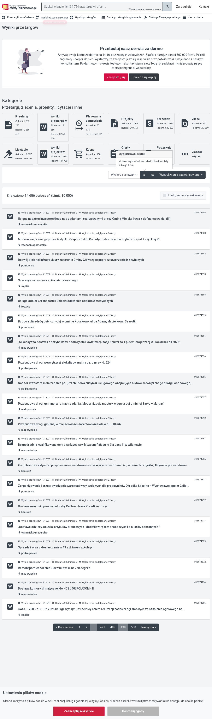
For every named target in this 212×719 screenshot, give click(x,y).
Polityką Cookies (98, 701)
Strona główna (10, 28)
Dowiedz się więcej (144, 85)
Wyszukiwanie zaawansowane (145, 9)
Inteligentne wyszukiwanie (185, 203)
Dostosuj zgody (133, 711)
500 (133, 635)
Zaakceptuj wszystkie (79, 711)
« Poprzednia (64, 635)
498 (112, 635)
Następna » (148, 635)
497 (102, 635)
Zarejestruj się (116, 85)
